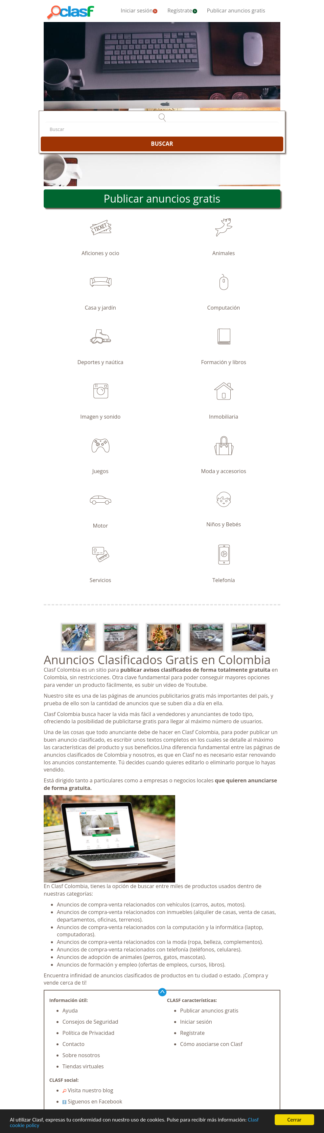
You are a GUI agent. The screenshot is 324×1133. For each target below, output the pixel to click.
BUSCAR (162, 143)
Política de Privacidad (88, 1032)
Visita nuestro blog (87, 1090)
